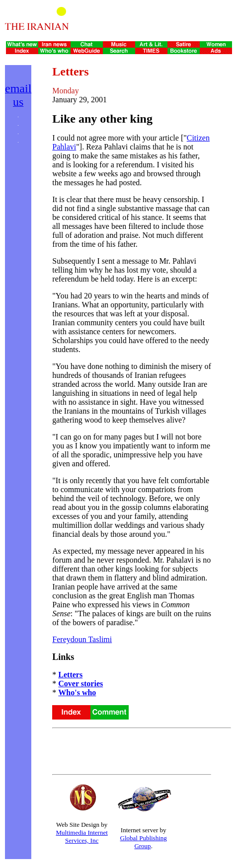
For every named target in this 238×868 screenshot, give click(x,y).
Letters (70, 674)
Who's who (77, 692)
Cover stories (80, 683)
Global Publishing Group (143, 842)
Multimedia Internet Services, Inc (81, 836)
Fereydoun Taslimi (82, 639)
